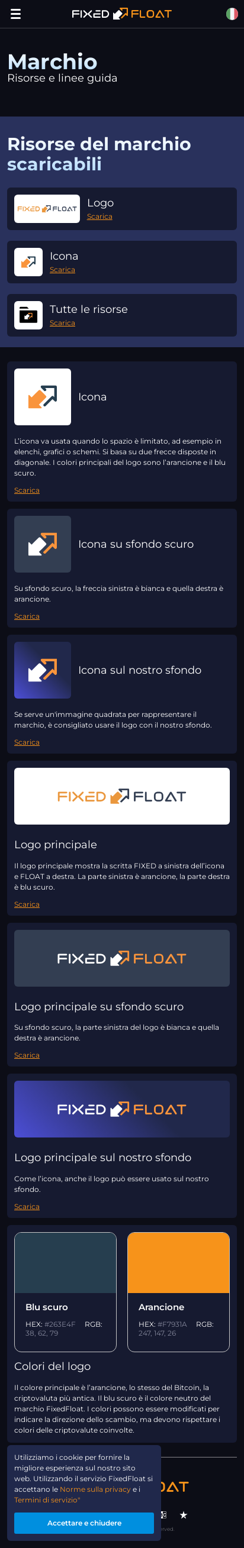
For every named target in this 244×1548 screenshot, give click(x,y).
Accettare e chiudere (84, 1522)
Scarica (100, 216)
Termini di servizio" (47, 1499)
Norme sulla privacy (95, 1489)
